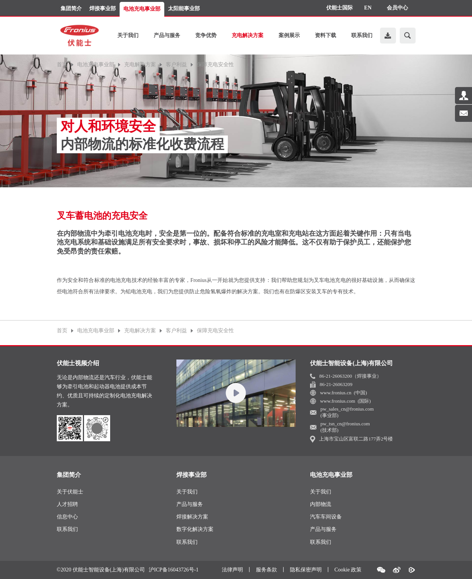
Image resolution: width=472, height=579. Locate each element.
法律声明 (232, 570)
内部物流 (320, 504)
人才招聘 (67, 504)
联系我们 (361, 35)
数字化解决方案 (194, 529)
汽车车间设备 (326, 517)
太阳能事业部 (184, 8)
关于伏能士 (70, 492)
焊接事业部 (102, 8)
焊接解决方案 (192, 517)
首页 (62, 64)
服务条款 (266, 570)
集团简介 (71, 8)
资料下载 (325, 35)
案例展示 (289, 35)
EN (367, 8)
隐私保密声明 (306, 570)
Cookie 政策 (348, 570)
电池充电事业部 (141, 9)
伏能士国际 (339, 8)
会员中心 (397, 8)
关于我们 (128, 35)
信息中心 (67, 517)
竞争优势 (206, 35)
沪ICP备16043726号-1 (173, 570)
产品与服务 (167, 35)
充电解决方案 (247, 35)
